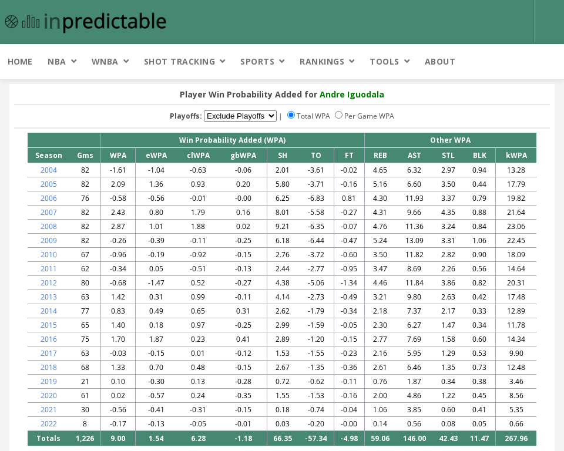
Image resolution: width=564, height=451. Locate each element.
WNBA (105, 61)
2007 (49, 212)
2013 (49, 297)
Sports (257, 61)
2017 (49, 353)
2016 (49, 339)
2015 (49, 325)
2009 (49, 240)
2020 (49, 395)
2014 (49, 311)
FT (349, 155)
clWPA (198, 155)
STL (448, 155)
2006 (49, 198)
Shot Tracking (180, 61)
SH (282, 155)
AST (414, 155)
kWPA (516, 155)
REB (380, 155)
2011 (49, 269)
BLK (479, 155)
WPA (118, 155)
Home (20, 61)
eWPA (156, 155)
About (440, 61)
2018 (49, 367)
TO (316, 155)
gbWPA (243, 155)
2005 (49, 184)
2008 (49, 226)
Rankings (322, 61)
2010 (49, 255)
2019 (49, 381)
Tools (385, 61)
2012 (49, 283)
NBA (57, 61)
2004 (49, 170)
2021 (49, 410)
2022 (49, 424)
